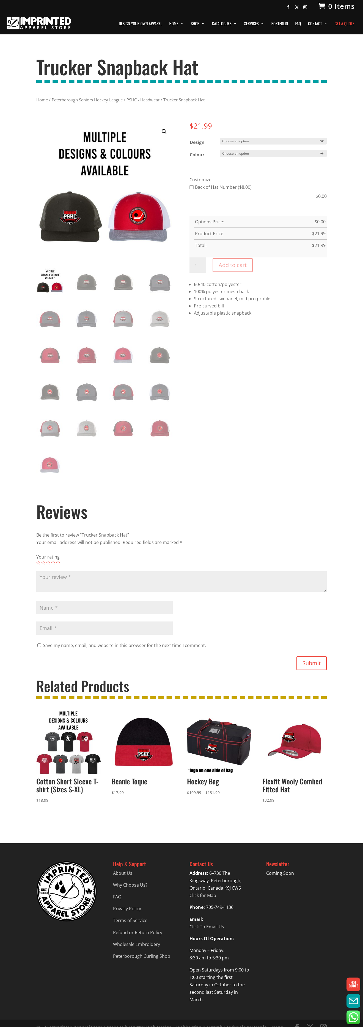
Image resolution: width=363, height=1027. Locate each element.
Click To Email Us (206, 927)
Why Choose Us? (130, 885)
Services (251, 23)
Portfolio (279, 23)
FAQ (298, 23)
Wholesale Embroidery (136, 944)
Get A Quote (344, 23)
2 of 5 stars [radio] (43, 563)
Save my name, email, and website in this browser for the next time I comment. (124, 645)
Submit (311, 663)
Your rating (48, 557)
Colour (197, 155)
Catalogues (222, 23)
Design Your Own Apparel (140, 23)
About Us (122, 873)
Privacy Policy (127, 909)
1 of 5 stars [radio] (38, 563)
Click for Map (202, 895)
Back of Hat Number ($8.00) (220, 187)
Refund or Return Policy (137, 932)
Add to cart (233, 265)
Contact (315, 23)
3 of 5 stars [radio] (48, 563)
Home (173, 23)
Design (197, 142)
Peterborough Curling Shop (141, 956)
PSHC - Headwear (143, 99)
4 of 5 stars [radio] (53, 563)
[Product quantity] (197, 265)
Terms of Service (130, 920)
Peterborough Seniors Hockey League (87, 99)
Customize (200, 180)
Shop (195, 23)
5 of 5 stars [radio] (58, 563)
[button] (164, 132)
